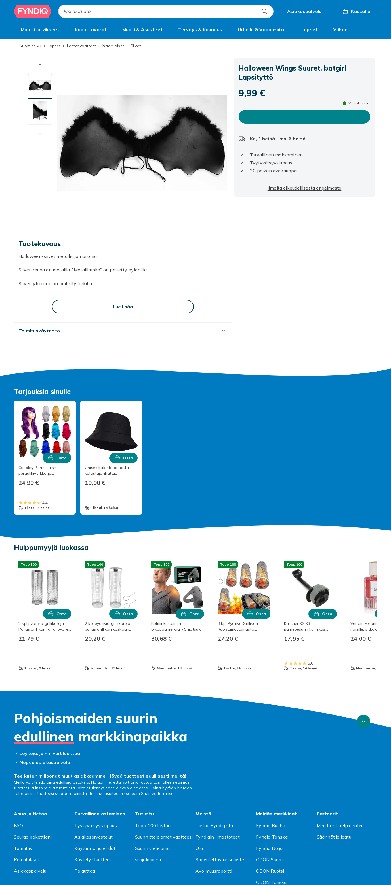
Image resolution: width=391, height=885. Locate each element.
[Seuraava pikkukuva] (40, 134)
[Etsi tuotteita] (264, 11)
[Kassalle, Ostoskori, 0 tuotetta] (356, 11)
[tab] (40, 86)
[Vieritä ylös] (363, 721)
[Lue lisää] (123, 306)
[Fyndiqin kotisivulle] (32, 11)
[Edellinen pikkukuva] (40, 64)
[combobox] (166, 11)
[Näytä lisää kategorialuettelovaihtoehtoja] (370, 29)
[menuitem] (40, 29)
